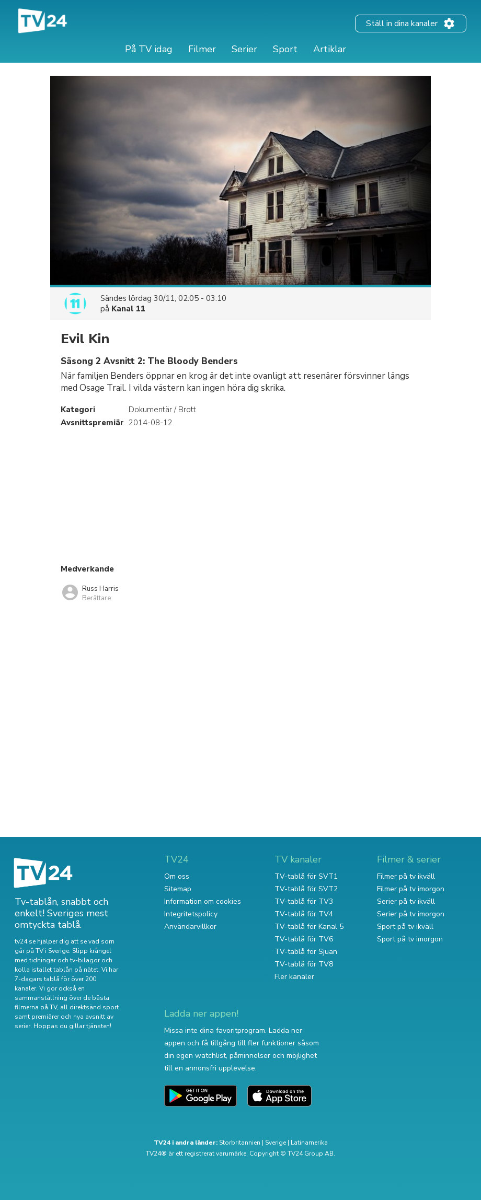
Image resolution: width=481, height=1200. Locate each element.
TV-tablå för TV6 (303, 939)
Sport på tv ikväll (405, 926)
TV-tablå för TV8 (303, 964)
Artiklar (329, 49)
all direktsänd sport (89, 1007)
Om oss (176, 876)
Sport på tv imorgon (410, 939)
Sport (285, 49)
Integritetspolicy (190, 914)
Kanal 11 (128, 309)
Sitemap (177, 889)
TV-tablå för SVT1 (306, 876)
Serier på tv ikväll (406, 901)
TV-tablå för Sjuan (305, 952)
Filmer (202, 49)
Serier (244, 49)
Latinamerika (309, 1142)
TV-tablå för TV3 (303, 901)
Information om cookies (202, 901)
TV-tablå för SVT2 (306, 889)
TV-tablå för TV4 (303, 914)
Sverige (275, 1142)
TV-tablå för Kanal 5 (308, 926)
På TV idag (149, 49)
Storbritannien (239, 1142)
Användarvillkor (190, 926)
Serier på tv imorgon (410, 914)
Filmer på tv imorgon (410, 889)
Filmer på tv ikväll (406, 876)
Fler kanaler (294, 977)
